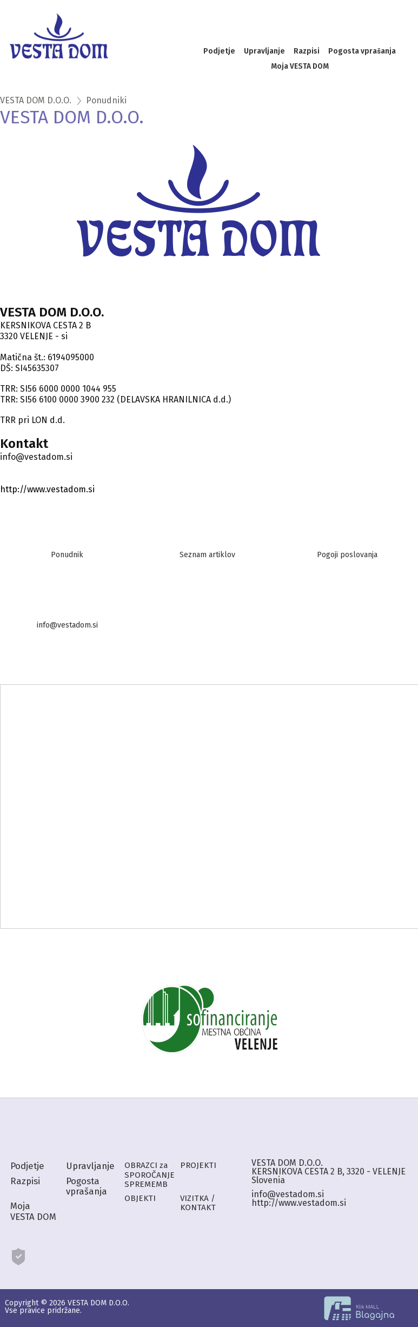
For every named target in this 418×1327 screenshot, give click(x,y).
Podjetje (219, 51)
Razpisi (307, 51)
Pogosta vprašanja (362, 51)
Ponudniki (106, 100)
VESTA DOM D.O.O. (35, 100)
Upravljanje (264, 51)
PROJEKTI (198, 1165)
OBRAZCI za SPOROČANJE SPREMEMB (149, 1174)
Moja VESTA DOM (300, 66)
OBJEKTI (140, 1198)
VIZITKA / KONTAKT (198, 1202)
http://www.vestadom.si (47, 489)
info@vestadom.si (287, 1194)
